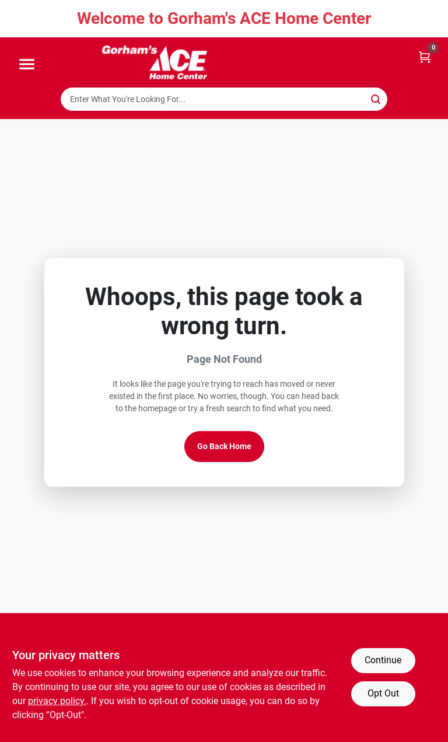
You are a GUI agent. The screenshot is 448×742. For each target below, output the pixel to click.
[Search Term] (224, 99)
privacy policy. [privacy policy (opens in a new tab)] (57, 700)
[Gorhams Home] (154, 62)
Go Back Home (224, 446)
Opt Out (383, 693)
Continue (383, 660)
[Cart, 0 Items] (424, 56)
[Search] (376, 98)
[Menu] (26, 64)
